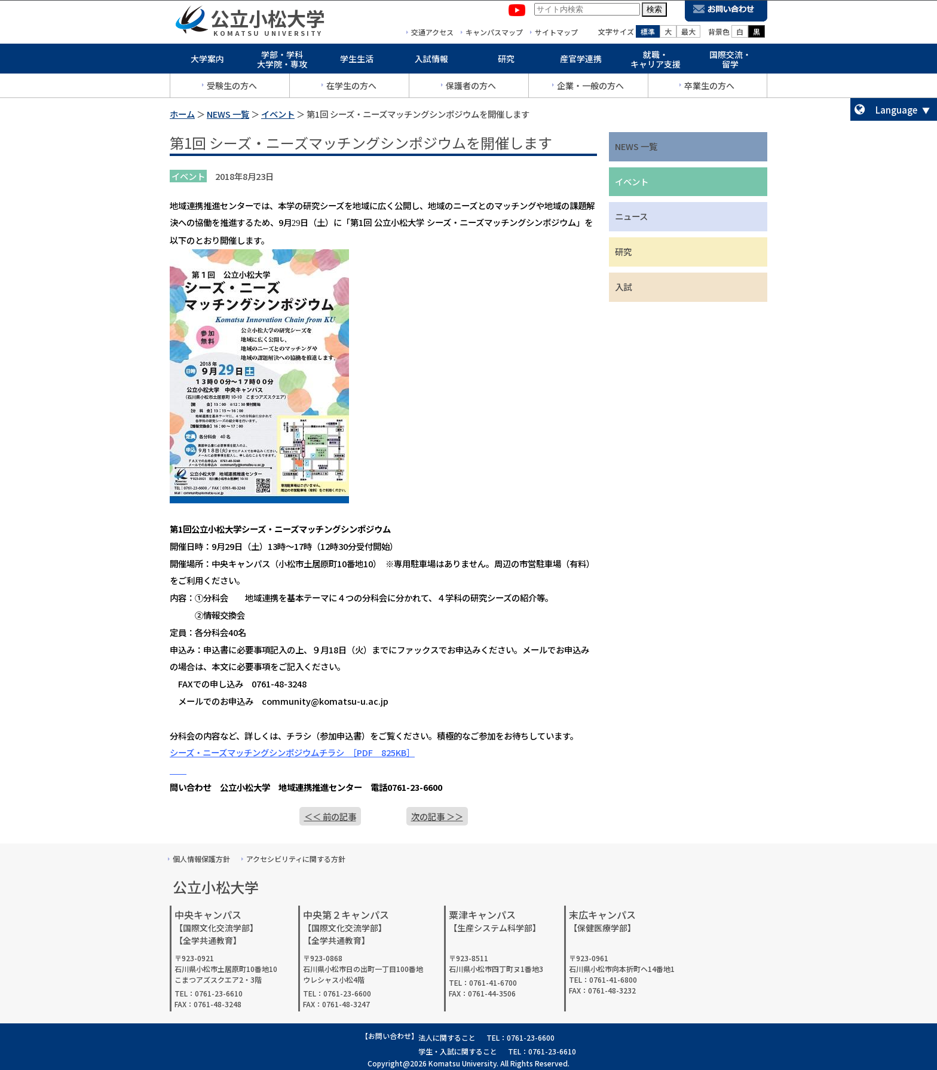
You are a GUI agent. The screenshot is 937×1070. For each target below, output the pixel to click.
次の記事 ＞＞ (437, 816)
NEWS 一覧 (228, 114)
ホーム (182, 114)
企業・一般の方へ (590, 88)
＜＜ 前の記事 (330, 816)
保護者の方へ (471, 88)
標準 (648, 34)
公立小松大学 (267, 20)
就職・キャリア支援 (655, 62)
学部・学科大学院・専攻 (282, 62)
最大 (688, 34)
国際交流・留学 (730, 62)
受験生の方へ (232, 88)
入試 (623, 286)
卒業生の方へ (709, 88)
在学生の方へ (351, 88)
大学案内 (207, 61)
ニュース (631, 216)
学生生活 (356, 61)
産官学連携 (581, 61)
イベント (278, 114)
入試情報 (431, 61)
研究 (506, 61)
